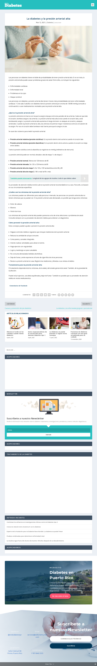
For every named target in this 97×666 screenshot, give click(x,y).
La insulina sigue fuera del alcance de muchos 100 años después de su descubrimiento (35, 541)
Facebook (15, 632)
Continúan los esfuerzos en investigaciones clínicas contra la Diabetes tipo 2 (32, 522)
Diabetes (50, 22)
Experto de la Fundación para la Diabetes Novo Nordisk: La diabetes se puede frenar (35, 531)
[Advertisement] (48, 374)
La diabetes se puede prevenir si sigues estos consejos (58, 333)
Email (37, 632)
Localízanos (15, 648)
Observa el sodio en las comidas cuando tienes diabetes (15, 333)
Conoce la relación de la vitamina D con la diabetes (24, 527)
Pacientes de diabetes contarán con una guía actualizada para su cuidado (79, 334)
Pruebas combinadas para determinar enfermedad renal (25, 536)
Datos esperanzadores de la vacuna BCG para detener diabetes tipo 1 (37, 333)
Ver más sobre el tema (60, 596)
